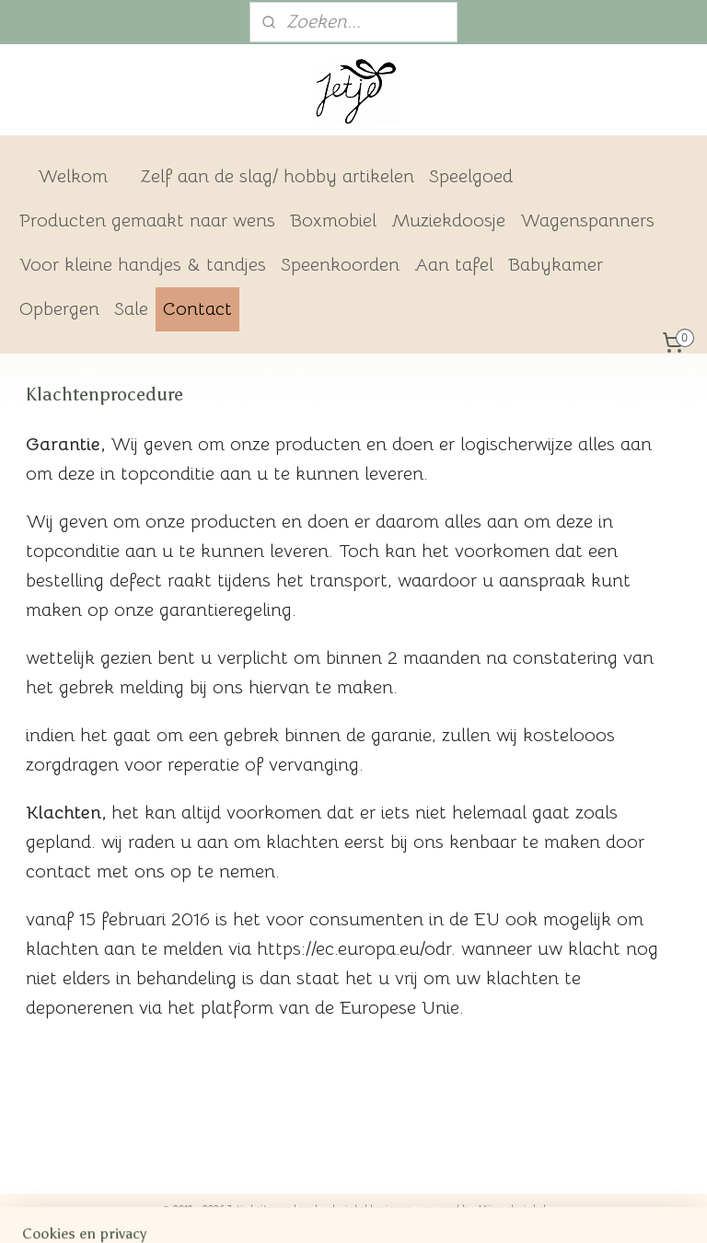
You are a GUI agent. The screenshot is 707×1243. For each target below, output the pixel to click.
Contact (197, 308)
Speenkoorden (340, 264)
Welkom (73, 176)
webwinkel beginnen (366, 1208)
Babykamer (555, 264)
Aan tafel (453, 264)
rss (305, 1208)
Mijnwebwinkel (511, 1208)
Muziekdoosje (448, 220)
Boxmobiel (333, 220)
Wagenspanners (587, 220)
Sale (131, 308)
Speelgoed (471, 176)
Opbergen (59, 308)
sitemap (273, 1208)
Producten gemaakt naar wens (147, 220)
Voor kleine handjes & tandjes (142, 264)
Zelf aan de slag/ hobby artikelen (277, 176)
